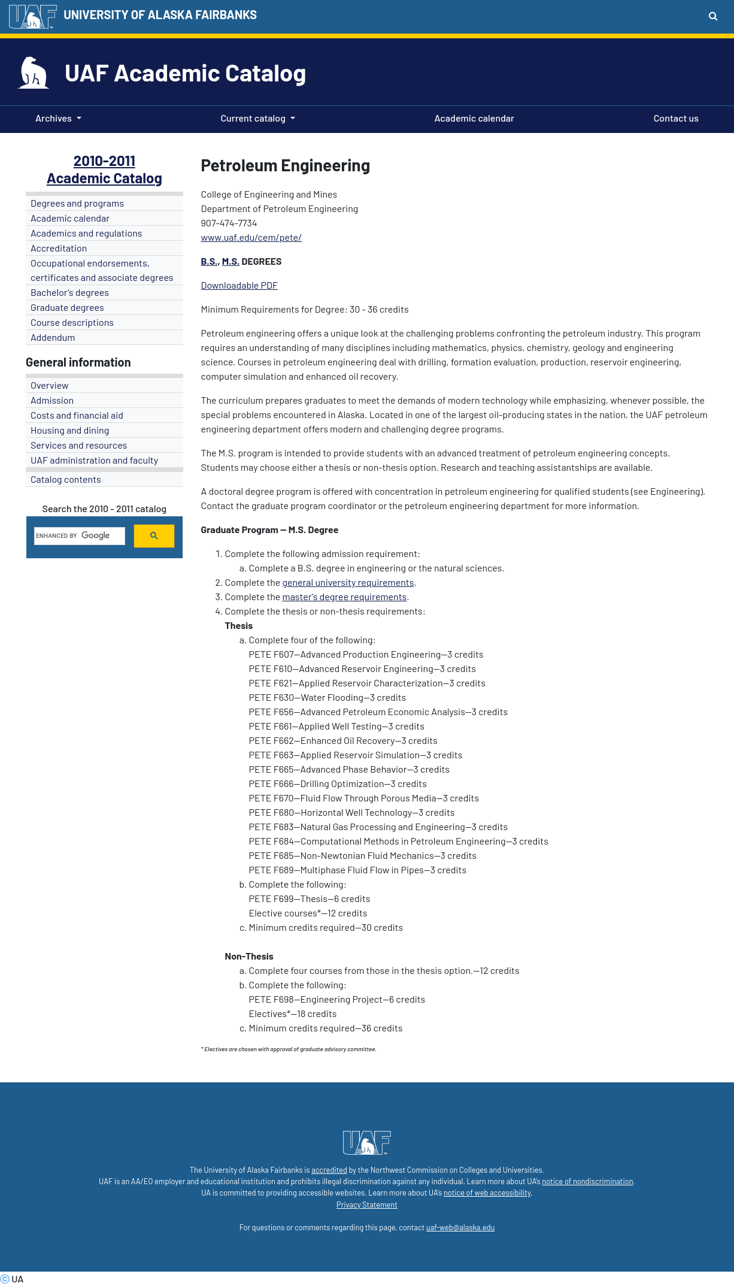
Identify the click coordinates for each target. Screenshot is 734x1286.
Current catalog (253, 117)
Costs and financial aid (77, 414)
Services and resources (79, 444)
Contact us (674, 116)
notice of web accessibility (487, 1192)
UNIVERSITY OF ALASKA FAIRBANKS (160, 14)
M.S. (231, 261)
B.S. (209, 261)
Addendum (53, 337)
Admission (52, 400)
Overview (50, 385)
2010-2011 (104, 160)
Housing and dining (70, 429)
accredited (329, 1170)
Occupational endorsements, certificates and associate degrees (102, 270)
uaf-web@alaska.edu (460, 1227)
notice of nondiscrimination (587, 1181)
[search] (78, 536)
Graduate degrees (67, 307)
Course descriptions (72, 322)
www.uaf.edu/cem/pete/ (251, 237)
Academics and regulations (86, 232)
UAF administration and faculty (94, 459)
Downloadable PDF (239, 285)
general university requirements (348, 582)
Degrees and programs (77, 202)
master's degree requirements (344, 596)
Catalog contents (66, 479)
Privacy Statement (367, 1204)
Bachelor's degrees (70, 292)
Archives (53, 117)
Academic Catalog (104, 177)
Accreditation (59, 247)
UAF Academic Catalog (185, 72)
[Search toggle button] (713, 15)
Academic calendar (472, 116)
